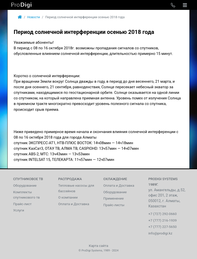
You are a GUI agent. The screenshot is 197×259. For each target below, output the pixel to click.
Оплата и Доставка (73, 204)
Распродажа (70, 179)
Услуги (18, 210)
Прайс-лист (22, 204)
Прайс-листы (113, 205)
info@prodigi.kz (160, 233)
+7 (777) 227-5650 (162, 227)
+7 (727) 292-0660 (162, 214)
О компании (68, 197)
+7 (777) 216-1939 (162, 220)
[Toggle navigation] (185, 5)
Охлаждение (115, 179)
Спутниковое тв (28, 179)
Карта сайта (98, 246)
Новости (33, 17)
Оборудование (24, 185)
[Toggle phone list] (173, 5)
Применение (113, 198)
